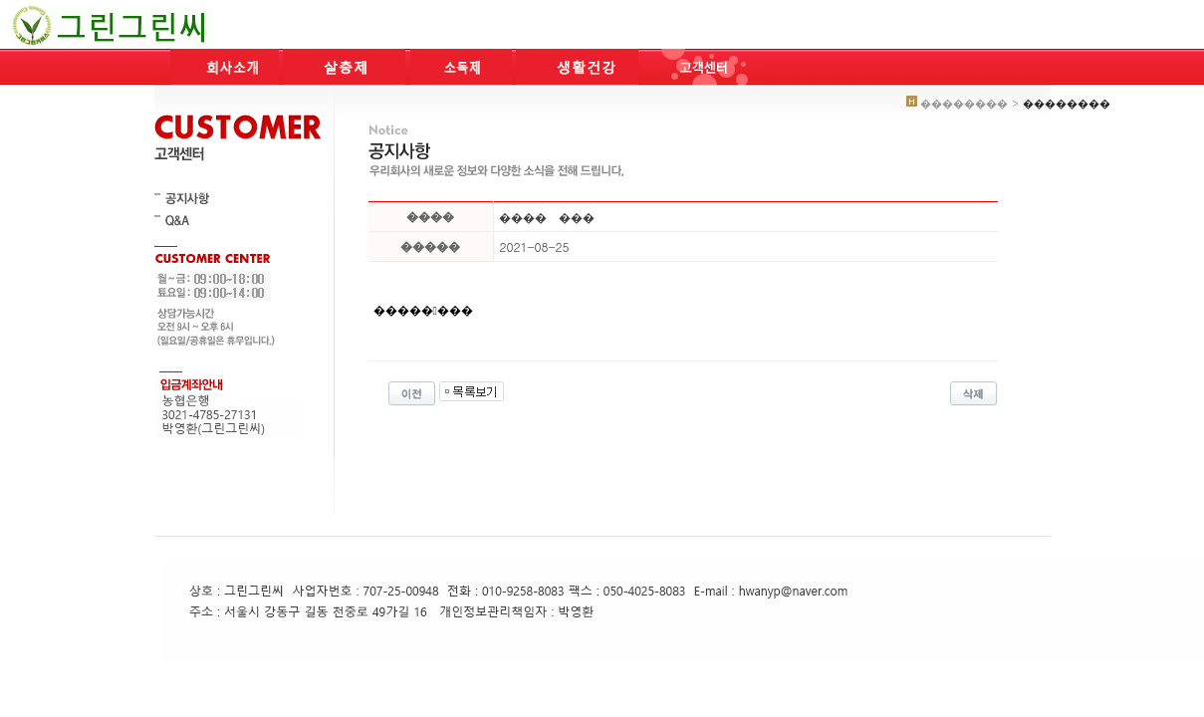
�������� (423, 311)
